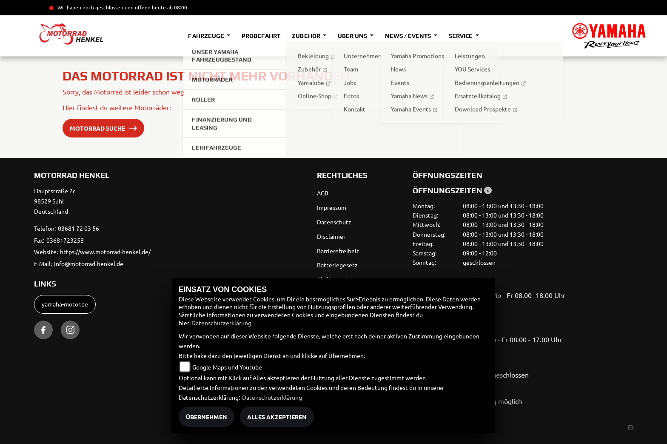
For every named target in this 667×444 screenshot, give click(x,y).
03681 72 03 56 (78, 228)
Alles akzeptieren (277, 417)
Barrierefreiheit (338, 251)
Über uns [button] (353, 35)
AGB (322, 193)
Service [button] (461, 35)
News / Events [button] (408, 35)
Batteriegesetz (337, 265)
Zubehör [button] (306, 35)
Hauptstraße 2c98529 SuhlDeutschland (55, 201)
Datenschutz (334, 222)
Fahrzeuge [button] (206, 35)
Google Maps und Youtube (227, 367)
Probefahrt (261, 35)
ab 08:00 (176, 7)
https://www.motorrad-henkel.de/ (105, 251)
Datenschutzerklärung (221, 323)
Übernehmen (206, 417)
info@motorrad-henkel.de (88, 263)
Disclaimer (331, 236)
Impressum (331, 207)
